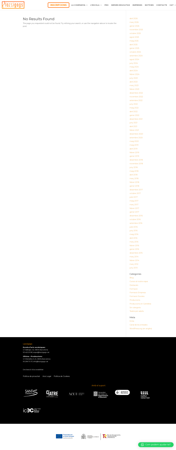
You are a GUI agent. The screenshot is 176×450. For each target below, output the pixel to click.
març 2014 (134, 257)
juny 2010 (134, 268)
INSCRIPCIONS (58, 5)
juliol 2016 (134, 227)
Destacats (134, 285)
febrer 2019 (134, 152)
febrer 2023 (134, 89)
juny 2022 (134, 104)
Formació (134, 289)
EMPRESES (137, 5)
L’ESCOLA (94, 5)
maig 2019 (134, 145)
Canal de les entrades (138, 325)
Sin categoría (135, 307)
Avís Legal (47, 376)
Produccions (135, 300)
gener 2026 (134, 26)
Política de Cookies (62, 376)
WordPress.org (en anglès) (141, 328)
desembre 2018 (136, 160)
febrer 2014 (134, 260)
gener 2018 (134, 186)
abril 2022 (134, 111)
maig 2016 (134, 234)
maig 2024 (134, 67)
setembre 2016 (136, 223)
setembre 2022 (136, 100)
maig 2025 (134, 41)
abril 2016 (133, 238)
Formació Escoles (137, 296)
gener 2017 (134, 212)
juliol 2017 (134, 197)
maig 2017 (134, 201)
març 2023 (134, 85)
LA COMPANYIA (78, 5)
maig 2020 (134, 141)
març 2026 (134, 22)
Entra (132, 321)
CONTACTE (161, 5)
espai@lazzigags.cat (41, 352)
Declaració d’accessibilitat (33, 369)
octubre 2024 (135, 52)
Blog (132, 278)
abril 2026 (134, 18)
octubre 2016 (135, 219)
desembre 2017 (136, 190)
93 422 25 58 (27, 352)
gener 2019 (134, 156)
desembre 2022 (136, 93)
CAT (172, 5)
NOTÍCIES (149, 5)
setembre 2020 (136, 138)
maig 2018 (134, 171)
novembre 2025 (136, 30)
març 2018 (134, 178)
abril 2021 (133, 126)
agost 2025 (134, 37)
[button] (156, 444)
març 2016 (134, 242)
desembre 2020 (136, 134)
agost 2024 (134, 59)
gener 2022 (134, 115)
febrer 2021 (134, 130)
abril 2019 (133, 149)
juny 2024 (134, 63)
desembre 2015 (136, 253)
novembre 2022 (136, 97)
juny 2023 (134, 78)
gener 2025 (134, 48)
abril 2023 (134, 82)
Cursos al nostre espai (139, 281)
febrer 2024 (134, 74)
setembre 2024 (136, 56)
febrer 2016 (134, 245)
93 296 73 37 (27, 361)
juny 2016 (133, 230)
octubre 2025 (135, 33)
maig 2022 (134, 108)
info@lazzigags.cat (40, 361)
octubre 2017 (135, 193)
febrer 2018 (134, 182)
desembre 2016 (136, 216)
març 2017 (134, 204)
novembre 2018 (136, 164)
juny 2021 (133, 123)
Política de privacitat (31, 376)
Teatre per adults (137, 311)
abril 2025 (133, 45)
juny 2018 (134, 167)
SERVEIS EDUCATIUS (120, 5)
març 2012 (134, 264)
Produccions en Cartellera (140, 304)
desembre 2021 (136, 119)
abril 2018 (134, 175)
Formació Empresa (138, 292)
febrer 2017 (134, 208)
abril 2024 (134, 70)
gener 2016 (134, 249)
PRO (106, 5)
